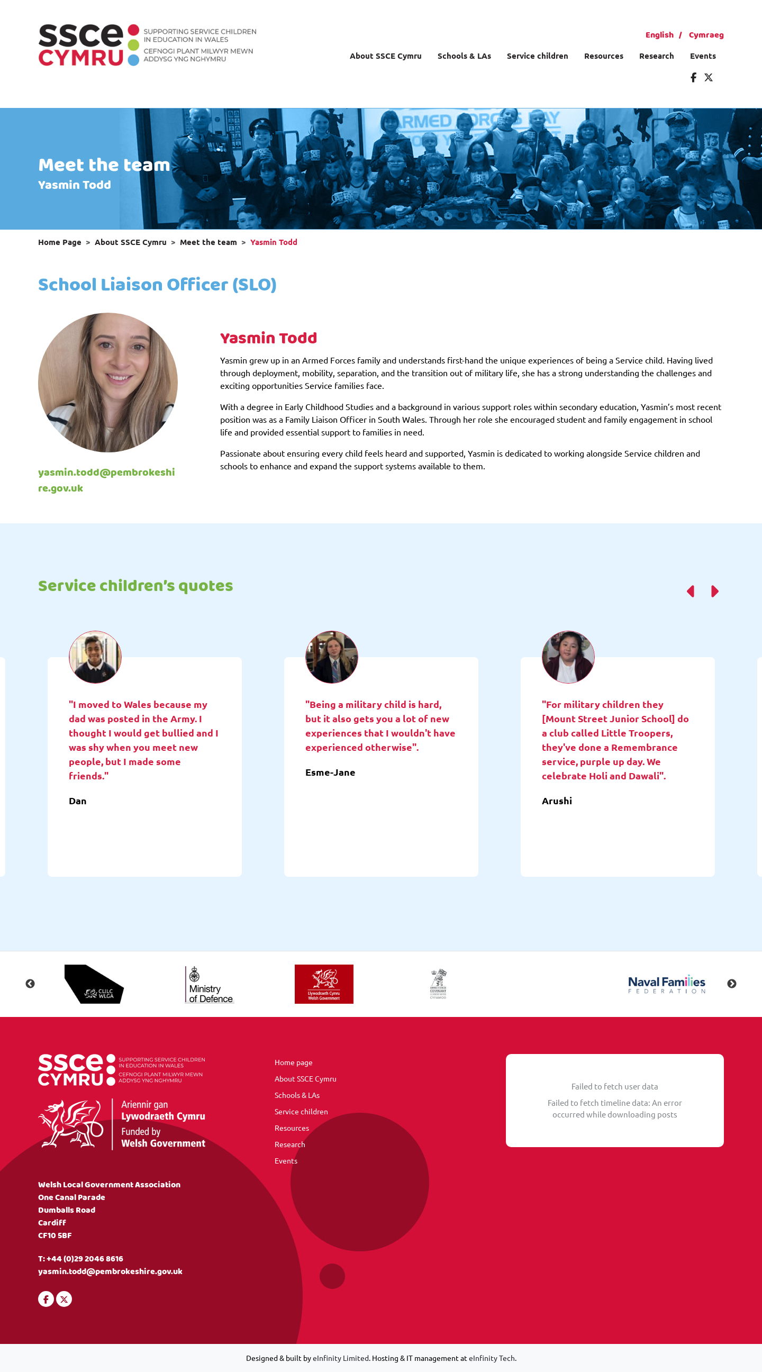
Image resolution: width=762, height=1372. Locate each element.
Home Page (59, 242)
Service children (537, 55)
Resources (603, 55)
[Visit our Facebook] (693, 77)
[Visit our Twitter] (708, 77)
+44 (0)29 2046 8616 (85, 1259)
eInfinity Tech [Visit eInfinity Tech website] (492, 1357)
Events (703, 55)
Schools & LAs (464, 55)
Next (732, 984)
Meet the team (208, 242)
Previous (30, 984)
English (660, 35)
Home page (294, 1062)
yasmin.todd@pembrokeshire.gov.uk (106, 481)
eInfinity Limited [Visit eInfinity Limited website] (341, 1357)
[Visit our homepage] (147, 43)
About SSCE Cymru (386, 55)
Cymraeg (706, 35)
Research (656, 55)
